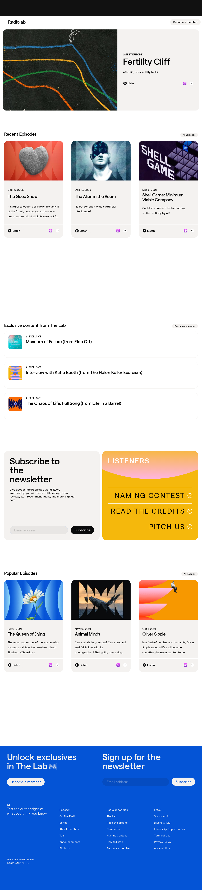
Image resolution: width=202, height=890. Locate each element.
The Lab (31, 766)
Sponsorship (161, 816)
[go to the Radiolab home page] (17, 22)
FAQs (157, 809)
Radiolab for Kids (117, 809)
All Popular (189, 573)
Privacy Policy (162, 841)
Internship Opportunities (169, 829)
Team (62, 835)
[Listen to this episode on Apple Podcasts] (184, 83)
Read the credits (117, 822)
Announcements (69, 841)
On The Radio (67, 816)
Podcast (64, 809)
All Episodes (189, 134)
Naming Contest (153, 495)
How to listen (115, 841)
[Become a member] (185, 22)
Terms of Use (162, 835)
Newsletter (113, 829)
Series (63, 822)
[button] (5, 22)
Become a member (185, 22)
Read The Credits (151, 511)
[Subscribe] (82, 530)
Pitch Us (170, 527)
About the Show (69, 829)
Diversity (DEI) (162, 822)
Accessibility (162, 848)
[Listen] (130, 83)
